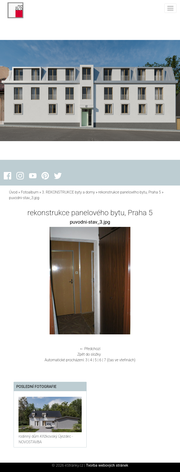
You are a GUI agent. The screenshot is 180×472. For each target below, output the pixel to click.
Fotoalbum (29, 192)
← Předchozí (90, 349)
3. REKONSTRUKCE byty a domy (68, 192)
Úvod (13, 192)
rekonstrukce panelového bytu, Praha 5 (129, 192)
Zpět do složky (89, 354)
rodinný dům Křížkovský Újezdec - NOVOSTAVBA (45, 439)
